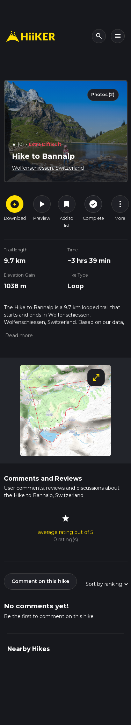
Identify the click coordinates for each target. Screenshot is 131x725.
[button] (18, 335)
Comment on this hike (40, 581)
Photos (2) (103, 94)
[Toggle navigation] (118, 36)
